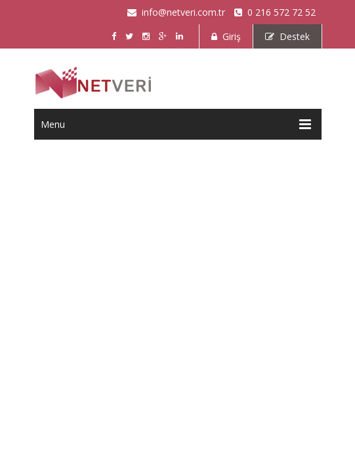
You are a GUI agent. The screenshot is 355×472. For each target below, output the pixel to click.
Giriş (226, 36)
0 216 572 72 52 (275, 12)
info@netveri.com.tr (176, 12)
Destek (287, 36)
